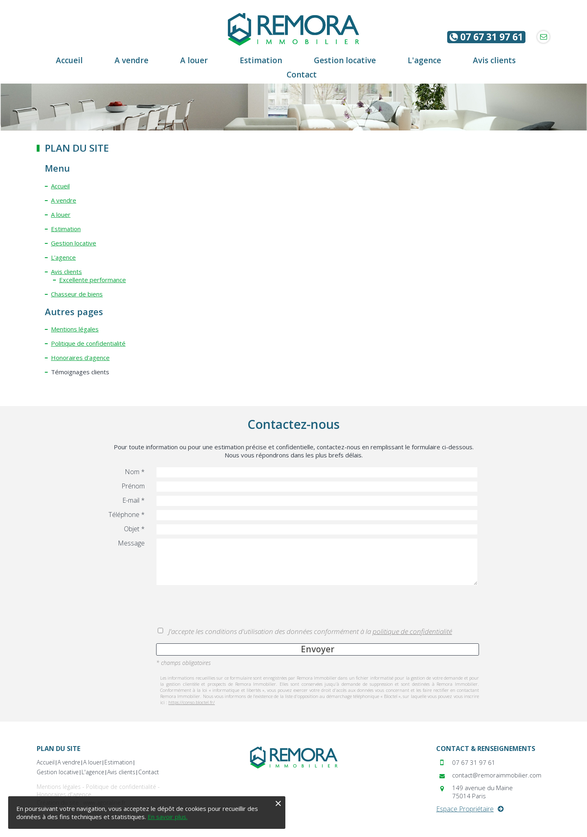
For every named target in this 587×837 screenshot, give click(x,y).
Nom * (135, 471)
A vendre (63, 200)
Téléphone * (126, 514)
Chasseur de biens (77, 294)
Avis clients (66, 271)
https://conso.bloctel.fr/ (191, 702)
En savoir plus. (168, 817)
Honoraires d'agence (80, 357)
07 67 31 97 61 (486, 37)
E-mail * (133, 500)
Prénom (133, 485)
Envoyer (317, 649)
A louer (61, 214)
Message (131, 543)
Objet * (134, 528)
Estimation (66, 229)
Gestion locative (73, 243)
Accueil (60, 186)
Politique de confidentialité (88, 343)
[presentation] (218, 607)
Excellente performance (92, 280)
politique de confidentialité (412, 631)
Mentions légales (75, 329)
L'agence (63, 257)
